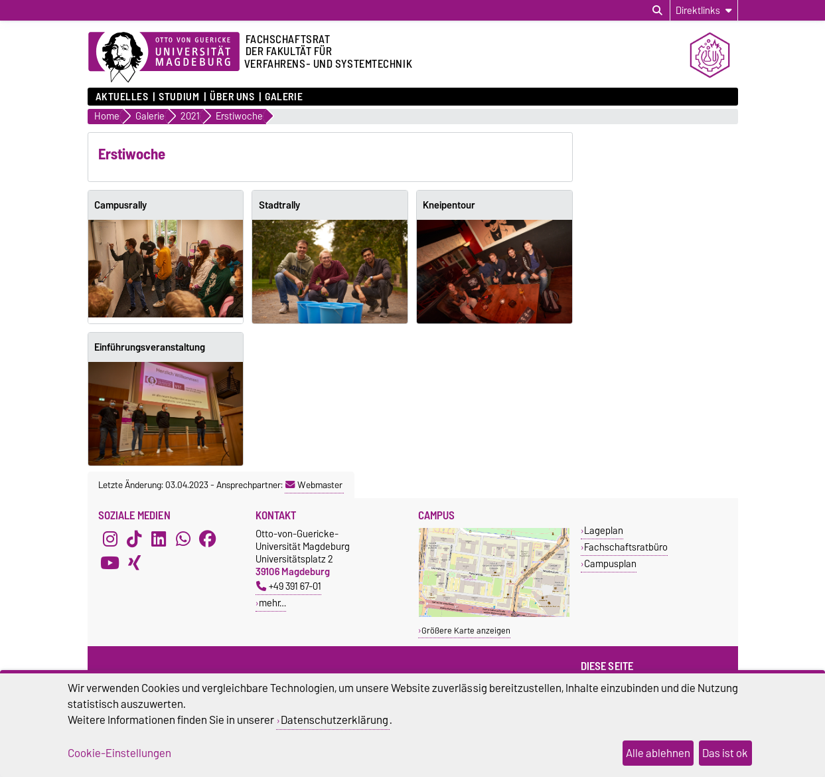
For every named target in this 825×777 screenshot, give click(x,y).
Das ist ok (725, 753)
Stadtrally (279, 205)
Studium (179, 97)
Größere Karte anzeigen (465, 631)
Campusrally (120, 205)
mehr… (272, 602)
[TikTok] (134, 539)
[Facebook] (208, 539)
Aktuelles (122, 97)
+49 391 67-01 (288, 586)
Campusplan (610, 563)
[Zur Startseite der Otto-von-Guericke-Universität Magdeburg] (164, 57)
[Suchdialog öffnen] (657, 11)
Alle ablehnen (658, 753)
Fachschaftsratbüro (626, 547)
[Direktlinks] (703, 10)
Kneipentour (449, 205)
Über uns (232, 97)
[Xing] (134, 563)
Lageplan (603, 530)
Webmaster (313, 485)
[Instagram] (110, 539)
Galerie (284, 97)
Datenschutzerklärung (334, 720)
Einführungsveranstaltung (149, 347)
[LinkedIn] (159, 539)
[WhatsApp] (183, 539)
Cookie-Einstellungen (119, 753)
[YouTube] (110, 563)
